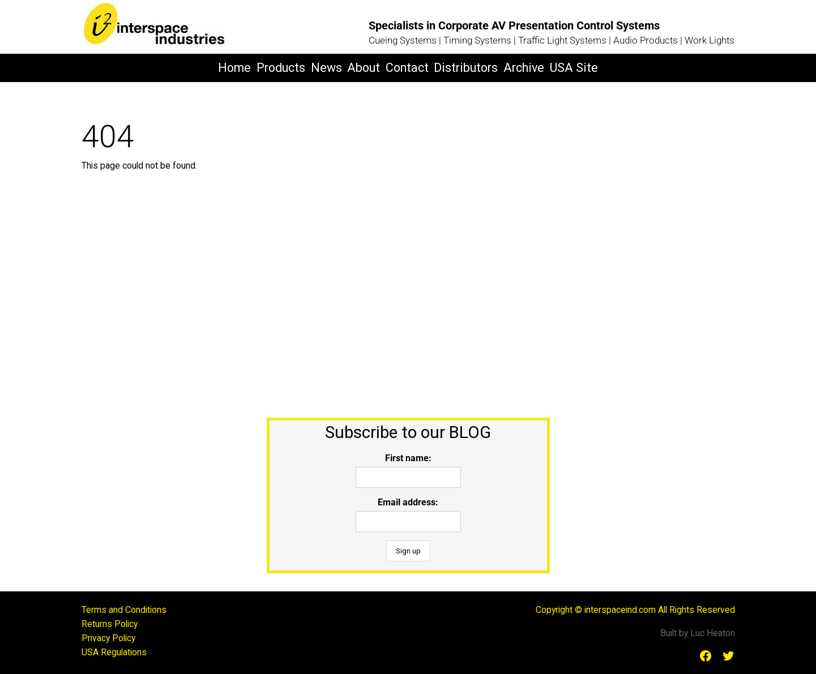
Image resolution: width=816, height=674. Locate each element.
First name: (408, 458)
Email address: (408, 502)
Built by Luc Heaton (697, 633)
